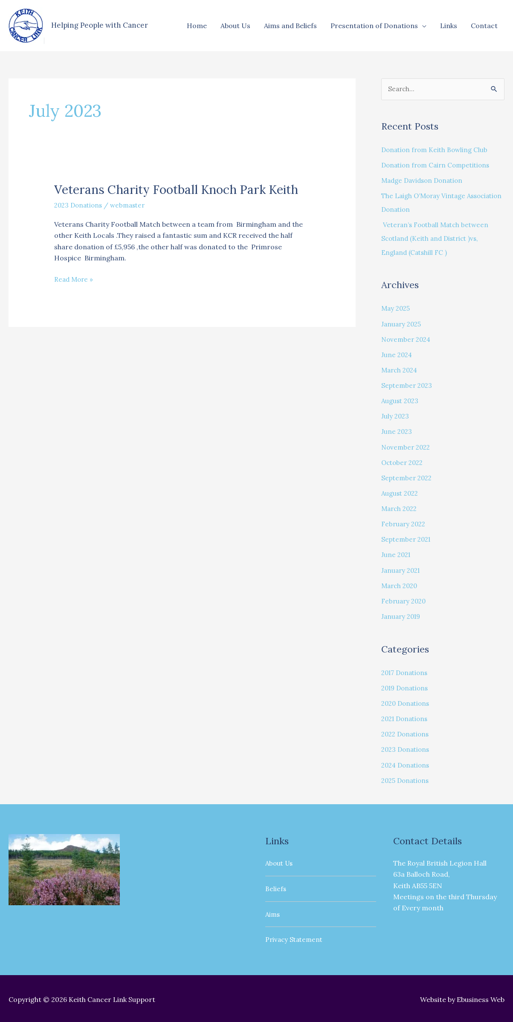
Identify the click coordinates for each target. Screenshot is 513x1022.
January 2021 (402, 569)
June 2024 (397, 354)
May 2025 (396, 308)
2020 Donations (407, 702)
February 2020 (405, 600)
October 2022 (403, 462)
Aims (273, 912)
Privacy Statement (295, 937)
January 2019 (402, 615)
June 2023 (397, 431)
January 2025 (402, 324)
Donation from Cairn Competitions (438, 165)
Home (197, 25)
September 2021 (407, 538)
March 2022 (400, 508)
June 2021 (396, 554)
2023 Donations (80, 221)
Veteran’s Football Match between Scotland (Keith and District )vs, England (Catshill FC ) (438, 239)
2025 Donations (406, 779)
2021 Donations (406, 717)
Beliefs (276, 887)
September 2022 (408, 477)
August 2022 (401, 492)
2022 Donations (407, 733)
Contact (484, 25)
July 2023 (395, 416)
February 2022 (405, 523)
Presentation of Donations (374, 25)
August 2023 (401, 400)
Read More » (74, 295)
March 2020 (400, 584)
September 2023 (408, 385)
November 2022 (407, 446)
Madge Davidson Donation (424, 180)
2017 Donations (406, 671)
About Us (235, 25)
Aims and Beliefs (290, 25)
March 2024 (400, 370)
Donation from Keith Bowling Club (437, 150)
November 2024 (407, 339)
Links (448, 25)
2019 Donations (406, 687)
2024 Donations (407, 763)
